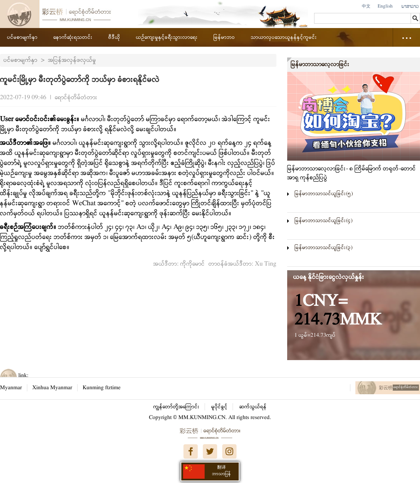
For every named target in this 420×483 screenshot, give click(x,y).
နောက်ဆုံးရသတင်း (73, 37)
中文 (366, 6)
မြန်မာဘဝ (224, 37)
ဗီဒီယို (114, 37)
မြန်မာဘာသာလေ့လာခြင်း (320, 64)
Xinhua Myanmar (52, 387)
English (385, 6)
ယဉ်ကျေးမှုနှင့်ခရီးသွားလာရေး (167, 37)
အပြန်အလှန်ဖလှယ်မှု (72, 60)
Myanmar (11, 387)
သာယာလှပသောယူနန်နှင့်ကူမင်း (284, 37)
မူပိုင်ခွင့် (219, 406)
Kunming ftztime (102, 387)
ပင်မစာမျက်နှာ (22, 37)
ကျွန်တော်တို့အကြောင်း (176, 406)
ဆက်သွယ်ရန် (253, 406)
